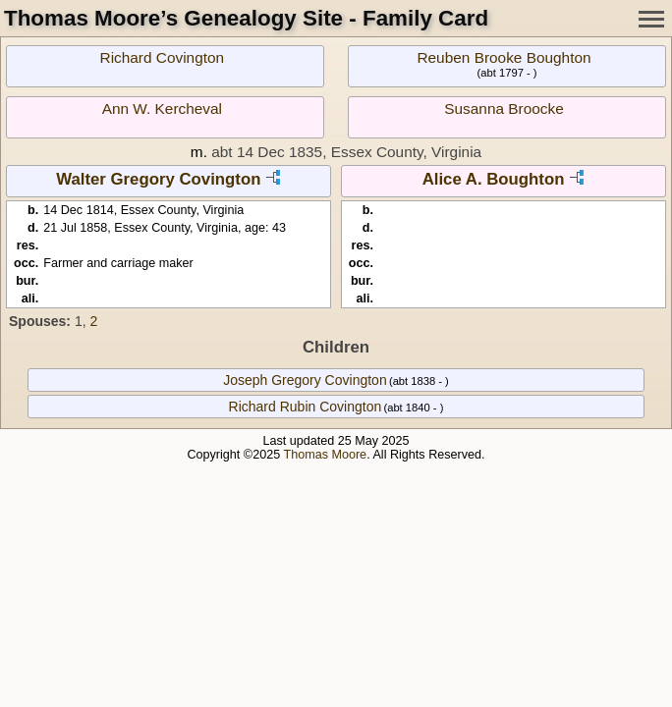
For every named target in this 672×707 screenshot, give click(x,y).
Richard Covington (162, 57)
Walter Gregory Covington (158, 179)
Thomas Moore (324, 455)
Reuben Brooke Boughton (503, 57)
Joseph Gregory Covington (305, 380)
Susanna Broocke (504, 108)
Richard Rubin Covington (305, 406)
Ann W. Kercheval (162, 108)
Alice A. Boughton (493, 179)
